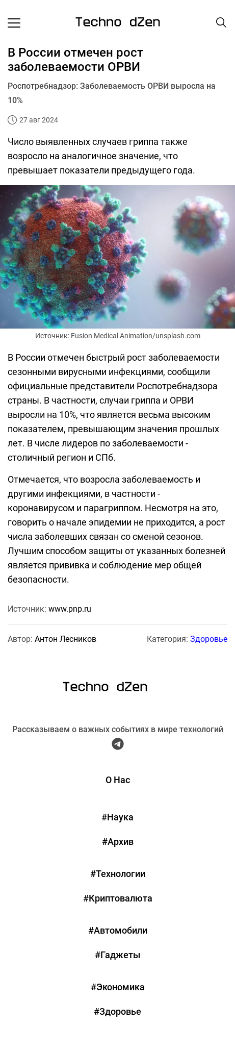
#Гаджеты (117, 954)
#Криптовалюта (117, 898)
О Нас (118, 779)
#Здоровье (117, 1011)
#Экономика (118, 987)
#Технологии (117, 873)
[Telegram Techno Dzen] (118, 746)
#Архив (118, 841)
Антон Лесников (65, 639)
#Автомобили (117, 930)
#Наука (117, 817)
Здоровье (208, 639)
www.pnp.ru (69, 609)
